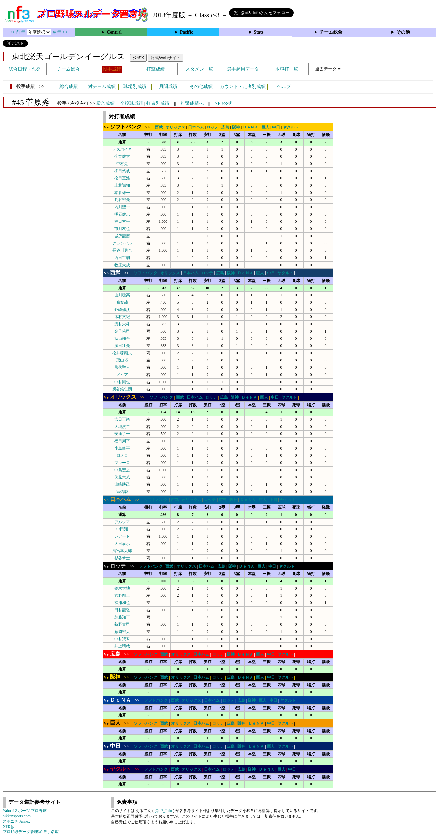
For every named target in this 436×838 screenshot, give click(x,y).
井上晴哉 (122, 646)
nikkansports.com (17, 816)
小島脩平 (122, 448)
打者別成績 (157, 103)
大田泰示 (122, 543)
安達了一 (122, 433)
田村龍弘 (122, 610)
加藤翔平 (122, 617)
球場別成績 (134, 86)
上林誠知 (122, 185)
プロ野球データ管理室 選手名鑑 (31, 831)
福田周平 (122, 441)
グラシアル (122, 243)
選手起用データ (243, 69)
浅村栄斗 (122, 324)
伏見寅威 (122, 477)
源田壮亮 (122, 345)
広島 (225, 127)
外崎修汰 (122, 309)
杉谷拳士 (122, 558)
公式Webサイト (165, 57)
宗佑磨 (122, 491)
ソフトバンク (145, 273)
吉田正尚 (122, 419)
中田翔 (122, 529)
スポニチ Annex (16, 821)
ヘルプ (284, 86)
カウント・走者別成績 (243, 86)
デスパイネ (122, 149)
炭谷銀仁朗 (122, 389)
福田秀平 (122, 221)
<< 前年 (18, 32)
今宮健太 (122, 156)
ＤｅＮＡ (250, 127)
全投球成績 (131, 103)
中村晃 (122, 163)
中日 (276, 127)
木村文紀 (122, 316)
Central (114, 32)
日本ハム (196, 127)
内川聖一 (122, 207)
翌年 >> (60, 32)
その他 (403, 32)
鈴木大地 (122, 588)
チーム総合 (330, 32)
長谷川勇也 (122, 250)
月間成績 (168, 86)
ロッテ (212, 127)
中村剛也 (122, 382)
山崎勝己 (122, 484)
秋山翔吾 (122, 338)
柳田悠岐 (122, 171)
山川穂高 (122, 295)
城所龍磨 (122, 236)
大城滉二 (122, 426)
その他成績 (201, 86)
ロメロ (122, 455)
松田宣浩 (122, 178)
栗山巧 (122, 360)
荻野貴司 (122, 624)
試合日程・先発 (25, 69)
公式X (138, 57)
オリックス (175, 127)
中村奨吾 (122, 639)
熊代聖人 (122, 367)
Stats (259, 32)
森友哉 (122, 302)
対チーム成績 (102, 86)
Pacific (186, 32)
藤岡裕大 (122, 631)
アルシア (122, 522)
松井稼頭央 (122, 353)
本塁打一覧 (286, 69)
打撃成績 (155, 69)
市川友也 (122, 228)
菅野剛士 (122, 595)
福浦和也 (122, 602)
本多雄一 (122, 192)
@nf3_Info (163, 810)
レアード (122, 536)
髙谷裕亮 (122, 200)
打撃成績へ (192, 103)
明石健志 (122, 214)
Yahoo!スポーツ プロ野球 (25, 810)
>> (129, 127)
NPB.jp (8, 826)
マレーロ (122, 462)
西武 (159, 127)
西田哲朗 (122, 257)
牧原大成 (122, 265)
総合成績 (68, 86)
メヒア (122, 374)
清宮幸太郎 (122, 550)
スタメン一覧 (199, 69)
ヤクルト (290, 127)
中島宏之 (122, 470)
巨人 (265, 127)
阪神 (236, 127)
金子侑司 (122, 331)
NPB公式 (223, 103)
